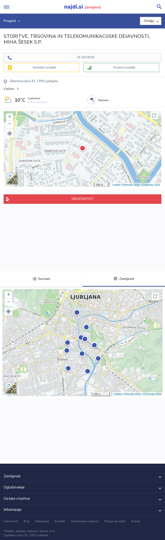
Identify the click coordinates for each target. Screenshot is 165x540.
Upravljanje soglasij (84, 521)
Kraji (27, 521)
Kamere (103, 100)
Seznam (41, 279)
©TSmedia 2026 (150, 184)
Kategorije (42, 521)
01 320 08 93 (85, 57)
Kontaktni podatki (44, 67)
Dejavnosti (11, 521)
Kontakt (60, 521)
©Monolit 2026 (130, 184)
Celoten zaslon (154, 115)
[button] (9, 133)
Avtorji (135, 521)
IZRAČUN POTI (83, 199)
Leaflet (116, 184)
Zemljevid (124, 279)
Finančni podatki (124, 67)
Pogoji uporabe (114, 521)
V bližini (9, 89)
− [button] (9, 124)
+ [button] (9, 117)
